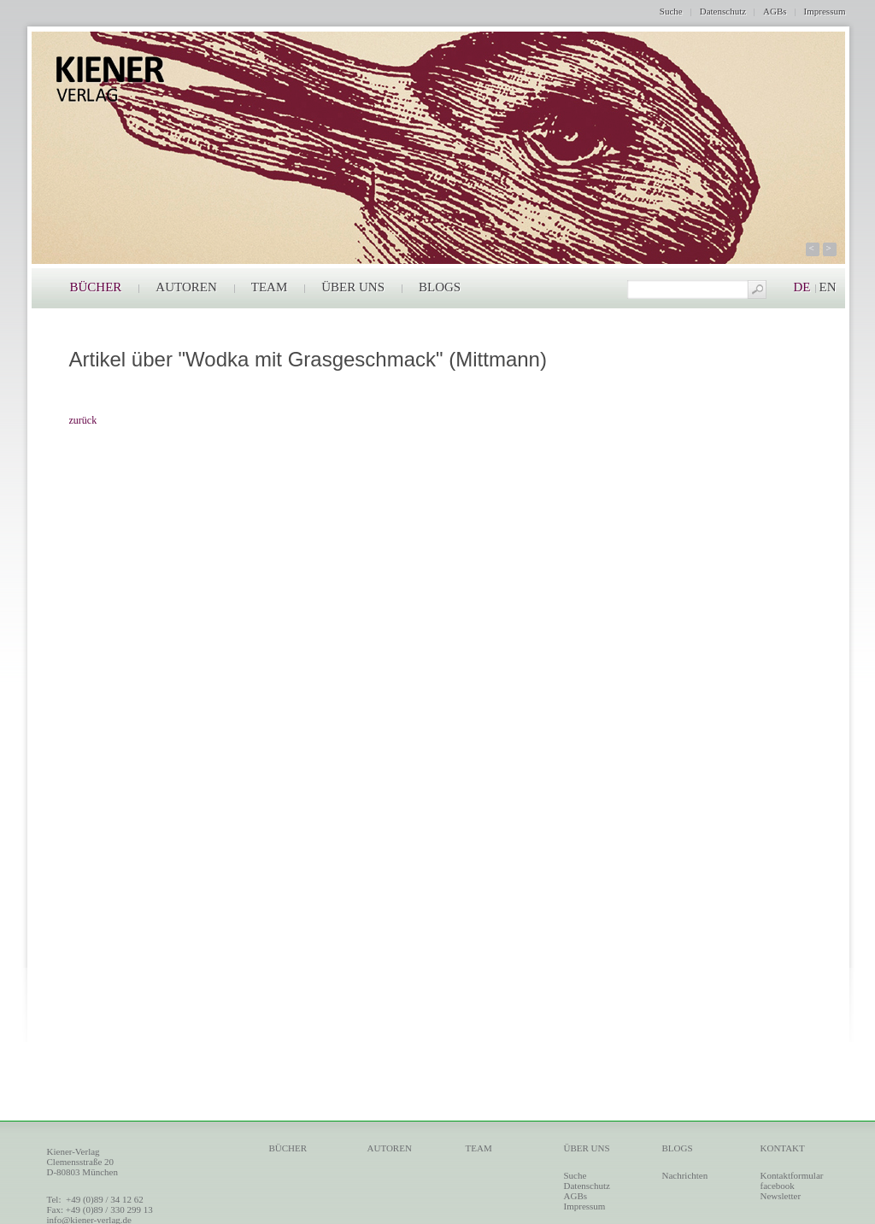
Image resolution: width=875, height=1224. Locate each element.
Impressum (825, 11)
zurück (83, 420)
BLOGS (440, 287)
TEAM (269, 287)
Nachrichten (685, 1175)
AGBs (775, 11)
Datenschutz (723, 11)
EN (828, 287)
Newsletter (781, 1196)
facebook (777, 1185)
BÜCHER (96, 287)
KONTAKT (782, 1148)
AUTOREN (186, 287)
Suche (671, 11)
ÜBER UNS (353, 287)
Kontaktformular (792, 1175)
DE (802, 287)
